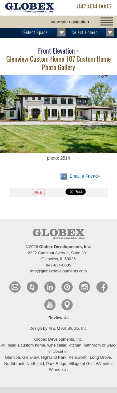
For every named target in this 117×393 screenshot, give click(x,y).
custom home (33, 345)
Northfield (35, 363)
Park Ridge (56, 363)
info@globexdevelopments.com (58, 271)
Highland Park (53, 357)
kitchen (75, 345)
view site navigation (70, 21)
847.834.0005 (94, 6)
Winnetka (57, 369)
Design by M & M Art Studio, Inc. (58, 328)
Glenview (30, 357)
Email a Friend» (80, 176)
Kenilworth (78, 357)
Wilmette (104, 363)
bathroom (93, 345)
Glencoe (12, 357)
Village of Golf (81, 363)
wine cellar (56, 345)
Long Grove (100, 357)
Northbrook (14, 363)
